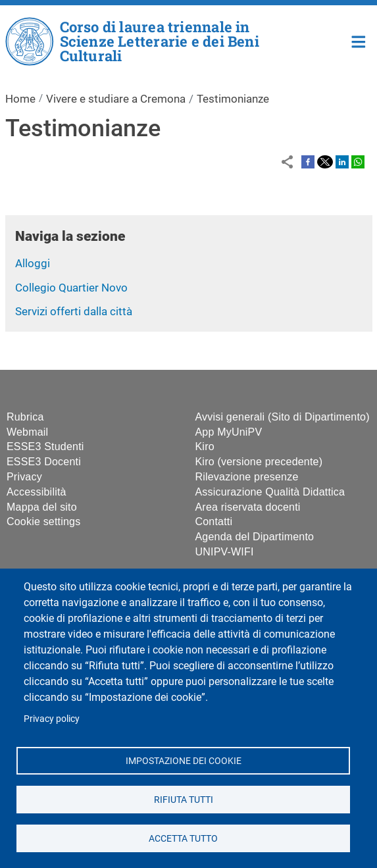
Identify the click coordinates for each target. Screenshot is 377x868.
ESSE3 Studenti (45, 446)
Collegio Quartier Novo (71, 287)
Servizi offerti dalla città (73, 311)
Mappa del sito (42, 507)
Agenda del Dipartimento (254, 536)
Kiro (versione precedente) (259, 461)
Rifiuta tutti (183, 799)
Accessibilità (36, 492)
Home (359, 40)
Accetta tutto (183, 837)
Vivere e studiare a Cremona (116, 98)
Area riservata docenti (248, 507)
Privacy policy (52, 718)
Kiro (204, 446)
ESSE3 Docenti (44, 461)
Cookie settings (43, 521)
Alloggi (32, 263)
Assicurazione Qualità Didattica (270, 492)
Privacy (24, 476)
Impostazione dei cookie (183, 760)
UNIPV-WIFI (224, 551)
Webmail (27, 432)
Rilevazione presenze (247, 476)
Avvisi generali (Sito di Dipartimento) (282, 416)
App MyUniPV (229, 432)
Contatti (214, 521)
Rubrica (25, 416)
